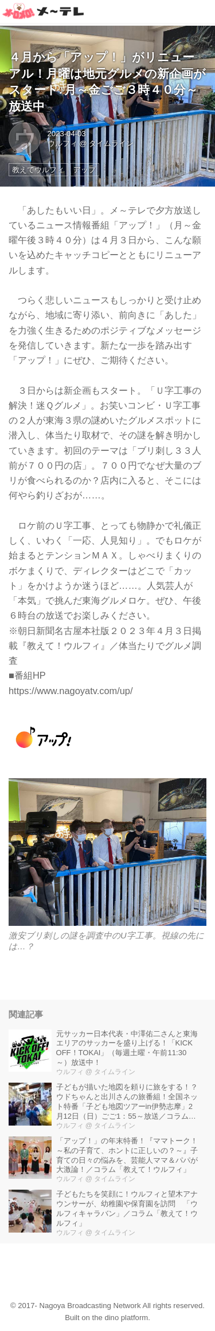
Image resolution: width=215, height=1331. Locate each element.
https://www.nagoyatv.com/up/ (71, 691)
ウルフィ (62, 143)
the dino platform (120, 1317)
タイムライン (111, 143)
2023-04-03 (67, 133)
